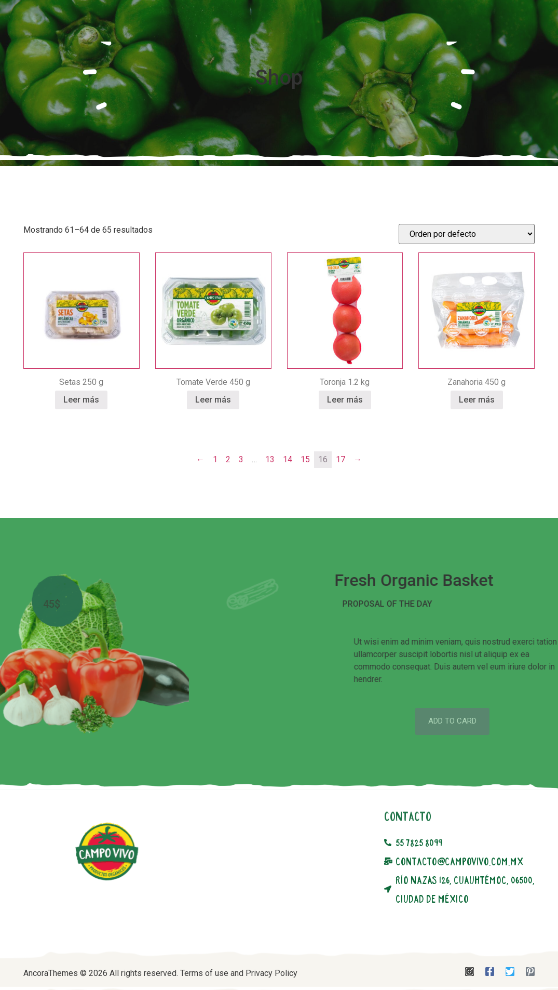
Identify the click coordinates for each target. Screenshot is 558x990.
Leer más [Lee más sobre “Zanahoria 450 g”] (477, 431)
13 (270, 491)
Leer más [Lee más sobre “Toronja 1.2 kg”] (345, 431)
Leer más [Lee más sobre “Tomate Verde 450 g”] (213, 431)
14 (287, 491)
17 (340, 491)
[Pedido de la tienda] (467, 266)
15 (305, 491)
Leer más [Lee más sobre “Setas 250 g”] (81, 431)
